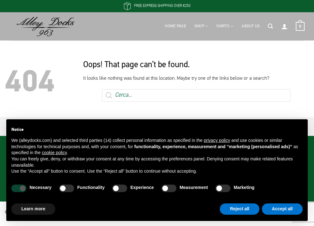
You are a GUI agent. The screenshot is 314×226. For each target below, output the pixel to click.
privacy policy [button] (217, 140)
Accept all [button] (282, 208)
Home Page (175, 26)
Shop (201, 26)
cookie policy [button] (54, 152)
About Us (250, 26)
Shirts (224, 26)
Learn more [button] (33, 208)
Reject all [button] (239, 208)
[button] (270, 26)
